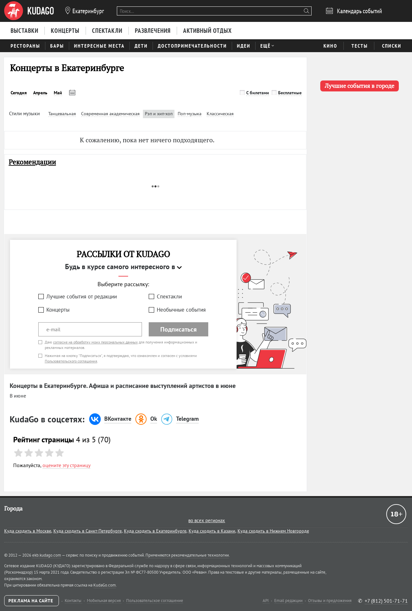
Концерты (58, 309)
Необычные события (181, 309)
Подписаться (178, 329)
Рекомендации (32, 162)
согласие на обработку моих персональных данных (95, 342)
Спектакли (169, 296)
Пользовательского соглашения (71, 361)
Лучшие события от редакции (81, 296)
